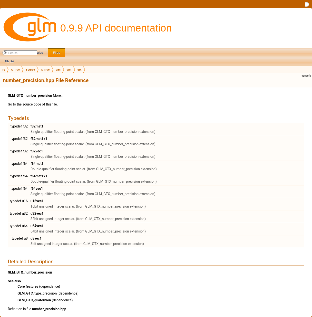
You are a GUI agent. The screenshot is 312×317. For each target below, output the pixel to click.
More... (58, 95)
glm (58, 69)
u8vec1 (36, 238)
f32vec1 (36, 151)
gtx (80, 69)
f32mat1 (36, 126)
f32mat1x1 (38, 139)
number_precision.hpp (49, 309)
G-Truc (15, 69)
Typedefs (305, 75)
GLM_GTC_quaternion (34, 300)
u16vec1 (37, 201)
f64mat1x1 (38, 176)
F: (3, 69)
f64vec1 (36, 188)
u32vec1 (37, 213)
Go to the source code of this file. (33, 104)
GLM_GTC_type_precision (37, 293)
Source (30, 69)
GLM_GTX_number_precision (30, 95)
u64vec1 (37, 226)
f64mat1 (36, 164)
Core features (28, 286)
